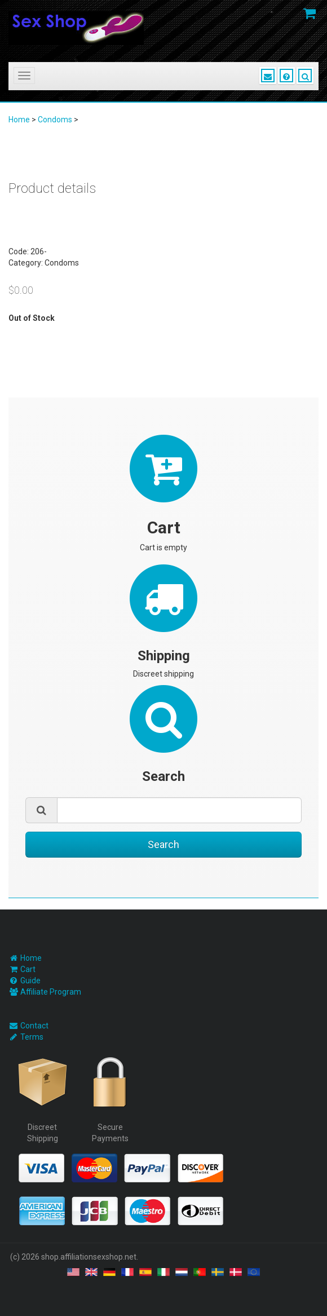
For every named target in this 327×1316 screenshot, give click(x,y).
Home (19, 119)
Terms (31, 1036)
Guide (30, 980)
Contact (34, 1025)
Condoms (55, 119)
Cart (28, 969)
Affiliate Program (50, 991)
